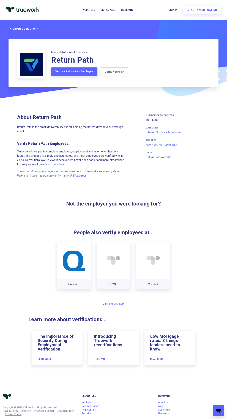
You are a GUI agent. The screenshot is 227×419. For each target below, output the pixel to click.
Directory (26, 410)
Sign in (173, 10)
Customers (164, 409)
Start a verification (202, 10)
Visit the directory (114, 303)
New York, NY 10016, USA (161, 144)
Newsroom (164, 413)
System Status (13, 414)
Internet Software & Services (164, 132)
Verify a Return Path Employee (74, 71)
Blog (160, 406)
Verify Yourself (114, 71)
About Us (163, 402)
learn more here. (55, 164)
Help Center (88, 409)
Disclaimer (79, 175)
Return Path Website (158, 157)
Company (127, 10)
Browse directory (23, 28)
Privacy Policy (10, 410)
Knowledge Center (44, 410)
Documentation (65, 410)
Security (86, 413)
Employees (108, 10)
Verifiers (89, 10)
